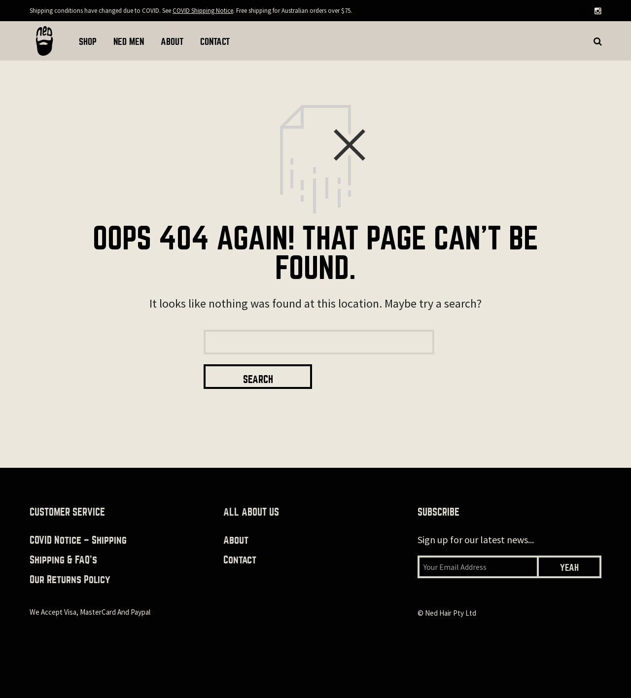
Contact (239, 535)
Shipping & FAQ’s (63, 535)
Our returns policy (70, 555)
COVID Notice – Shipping (78, 515)
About (235, 515)
